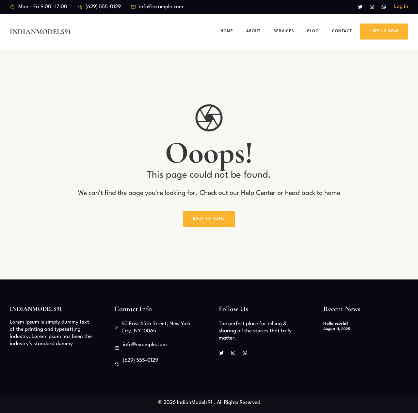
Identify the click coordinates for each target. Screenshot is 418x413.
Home (226, 31)
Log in (401, 6)
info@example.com (161, 6)
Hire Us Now (384, 31)
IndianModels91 (40, 31)
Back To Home (209, 219)
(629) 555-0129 (103, 6)
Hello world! (335, 323)
